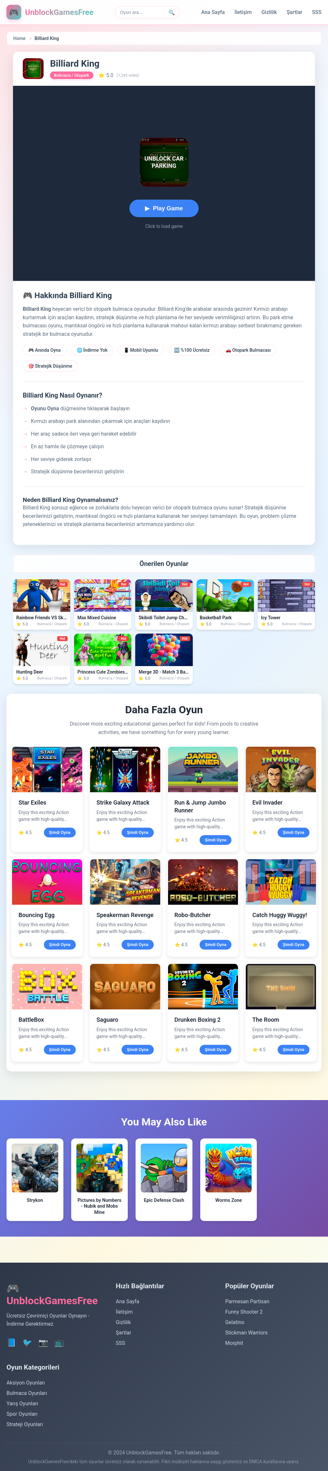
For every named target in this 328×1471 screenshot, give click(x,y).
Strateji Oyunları (25, 1424)
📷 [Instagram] (43, 1342)
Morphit (234, 1343)
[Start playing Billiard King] (163, 208)
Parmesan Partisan (247, 1301)
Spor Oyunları (22, 1414)
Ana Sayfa (213, 12)
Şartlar (294, 12)
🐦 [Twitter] (27, 1342)
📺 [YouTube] (59, 1342)
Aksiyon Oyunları (26, 1383)
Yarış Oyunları (22, 1403)
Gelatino (234, 1322)
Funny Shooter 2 (244, 1312)
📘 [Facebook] (11, 1342)
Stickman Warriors (246, 1333)
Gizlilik (269, 12)
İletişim (243, 12)
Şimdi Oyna (60, 832)
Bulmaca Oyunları (27, 1393)
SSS (316, 12)
